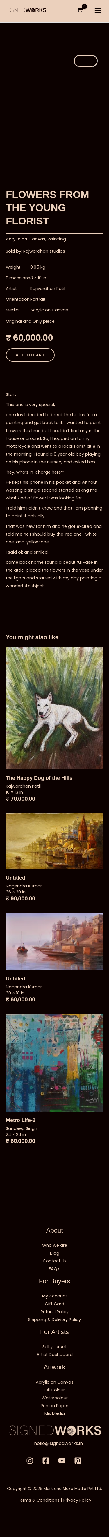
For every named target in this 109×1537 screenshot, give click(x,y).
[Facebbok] (45, 1460)
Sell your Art (54, 1347)
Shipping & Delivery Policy (54, 1319)
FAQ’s (54, 1269)
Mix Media (54, 1413)
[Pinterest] (77, 1460)
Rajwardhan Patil (47, 288)
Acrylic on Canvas (25, 239)
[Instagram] (29, 1460)
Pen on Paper (54, 1406)
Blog (54, 1253)
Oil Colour (54, 1390)
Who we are (54, 1245)
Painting (56, 239)
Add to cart (30, 355)
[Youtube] (61, 1460)
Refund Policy (55, 1312)
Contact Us (55, 1261)
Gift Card (54, 1304)
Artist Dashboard (55, 1354)
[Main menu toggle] (98, 10)
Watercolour (55, 1398)
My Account (54, 1296)
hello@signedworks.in (58, 1443)
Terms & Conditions (39, 1500)
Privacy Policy (77, 1500)
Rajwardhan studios (44, 251)
